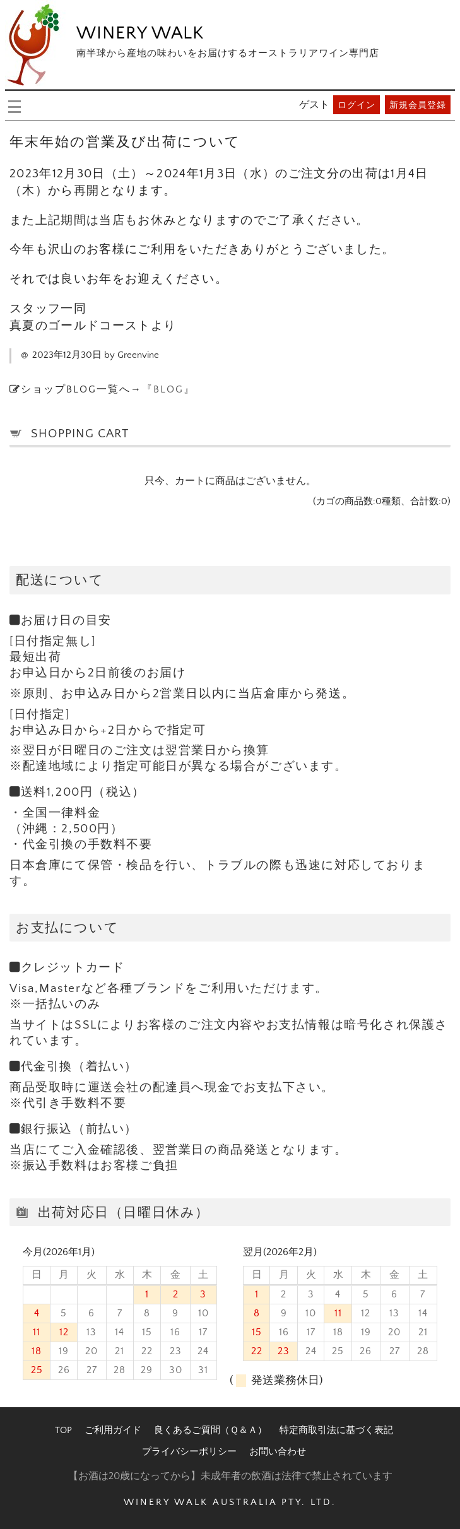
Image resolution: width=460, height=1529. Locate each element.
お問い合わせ (277, 1451)
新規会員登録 (417, 105)
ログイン (356, 105)
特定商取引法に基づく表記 (336, 1430)
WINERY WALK (140, 33)
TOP (63, 1430)
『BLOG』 (168, 389)
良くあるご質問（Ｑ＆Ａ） (210, 1430)
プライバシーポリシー (189, 1451)
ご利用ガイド (113, 1430)
